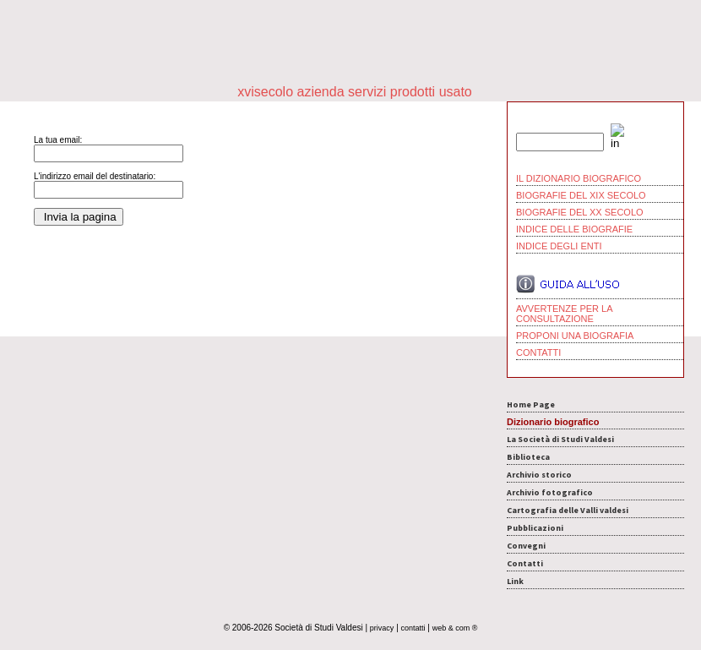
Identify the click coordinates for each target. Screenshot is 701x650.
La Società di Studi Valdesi (560, 439)
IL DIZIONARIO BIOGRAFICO (578, 178)
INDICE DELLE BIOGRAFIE (574, 229)
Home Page (531, 404)
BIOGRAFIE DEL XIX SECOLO (581, 195)
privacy (382, 628)
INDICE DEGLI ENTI (558, 246)
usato (455, 92)
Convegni (526, 545)
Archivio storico (539, 474)
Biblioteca (528, 456)
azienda (321, 92)
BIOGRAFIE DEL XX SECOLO (580, 212)
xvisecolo (265, 92)
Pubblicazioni (535, 527)
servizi (367, 92)
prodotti (412, 92)
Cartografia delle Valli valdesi (567, 510)
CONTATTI (538, 352)
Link (515, 581)
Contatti (525, 563)
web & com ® (455, 628)
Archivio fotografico (550, 492)
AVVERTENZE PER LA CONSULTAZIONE (564, 313)
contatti (413, 628)
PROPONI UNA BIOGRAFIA (574, 335)
